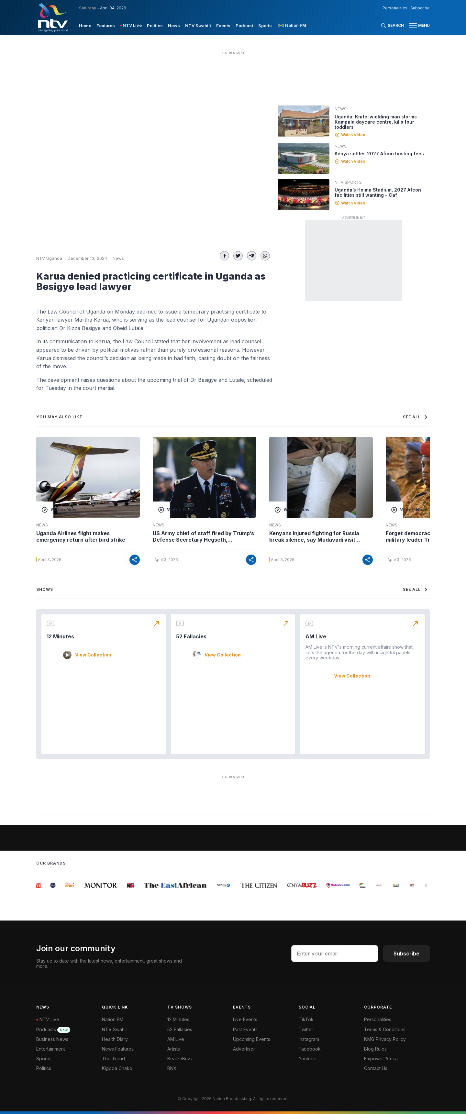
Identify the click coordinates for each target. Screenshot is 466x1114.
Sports (43, 1058)
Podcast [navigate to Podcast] (244, 25)
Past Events (245, 1029)
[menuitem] (85, 25)
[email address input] (334, 953)
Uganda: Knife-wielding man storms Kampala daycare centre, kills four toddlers (376, 122)
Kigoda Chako (117, 1068)
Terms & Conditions (384, 1029)
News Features (118, 1049)
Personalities (377, 1019)
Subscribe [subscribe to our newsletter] (420, 8)
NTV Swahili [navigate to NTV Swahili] (198, 25)
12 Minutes (60, 636)
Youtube (307, 1058)
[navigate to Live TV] (131, 25)
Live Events (245, 1019)
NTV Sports (348, 182)
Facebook (310, 1049)
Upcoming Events (251, 1039)
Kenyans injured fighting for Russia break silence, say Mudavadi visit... (314, 536)
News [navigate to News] (174, 25)
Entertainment (50, 1049)
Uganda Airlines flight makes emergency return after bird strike (80, 536)
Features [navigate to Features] (105, 25)
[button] (417, 25)
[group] (40, 885)
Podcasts (53, 1029)
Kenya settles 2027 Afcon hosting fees (379, 153)
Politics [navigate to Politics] (155, 25)
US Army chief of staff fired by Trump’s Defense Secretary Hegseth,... (203, 536)
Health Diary (115, 1039)
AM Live (315, 636)
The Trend (113, 1058)
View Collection (93, 654)
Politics (43, 1068)
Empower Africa (381, 1058)
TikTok (306, 1019)
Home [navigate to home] (85, 25)
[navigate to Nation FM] (291, 25)
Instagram (309, 1039)
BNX (172, 1068)
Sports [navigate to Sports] (265, 25)
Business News (52, 1039)
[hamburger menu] (413, 25)
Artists (173, 1049)
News (118, 258)
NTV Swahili (115, 1029)
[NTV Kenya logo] (52, 17)
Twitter (306, 1029)
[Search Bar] (392, 25)
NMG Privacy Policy (385, 1039)
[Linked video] (303, 121)
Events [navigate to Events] (223, 25)
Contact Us (375, 1068)
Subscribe (406, 953)
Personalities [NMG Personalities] (395, 8)
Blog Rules (375, 1049)
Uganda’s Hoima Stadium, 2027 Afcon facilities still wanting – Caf (378, 192)
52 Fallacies (191, 636)
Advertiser (244, 1049)
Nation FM (112, 1019)
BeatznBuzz (180, 1058)
